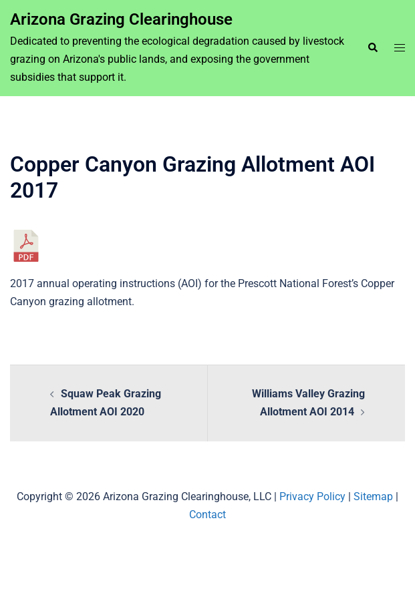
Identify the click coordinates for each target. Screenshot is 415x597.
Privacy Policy (312, 496)
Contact (207, 514)
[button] (372, 48)
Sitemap (373, 496)
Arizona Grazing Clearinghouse (121, 19)
